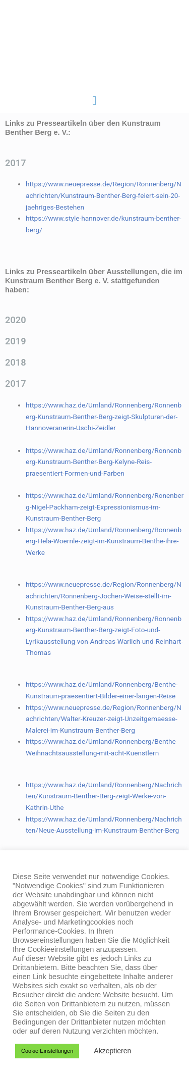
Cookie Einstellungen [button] (47, 1051)
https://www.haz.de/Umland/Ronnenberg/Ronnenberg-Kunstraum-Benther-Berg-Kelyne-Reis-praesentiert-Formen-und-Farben (103, 461)
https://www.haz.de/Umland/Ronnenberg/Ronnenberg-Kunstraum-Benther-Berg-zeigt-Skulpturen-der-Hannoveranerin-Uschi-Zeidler (103, 416)
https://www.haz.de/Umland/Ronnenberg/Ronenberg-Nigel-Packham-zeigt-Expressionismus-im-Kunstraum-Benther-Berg (104, 506)
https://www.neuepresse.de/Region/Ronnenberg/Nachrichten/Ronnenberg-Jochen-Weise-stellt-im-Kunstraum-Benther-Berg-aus (103, 595)
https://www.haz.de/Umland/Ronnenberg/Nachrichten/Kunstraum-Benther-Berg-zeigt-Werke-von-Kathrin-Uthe (104, 796)
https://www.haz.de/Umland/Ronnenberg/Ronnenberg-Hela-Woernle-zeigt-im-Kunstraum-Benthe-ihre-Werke (103, 541)
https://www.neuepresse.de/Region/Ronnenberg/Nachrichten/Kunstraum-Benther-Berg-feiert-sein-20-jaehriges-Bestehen (103, 195)
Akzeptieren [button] (112, 1051)
